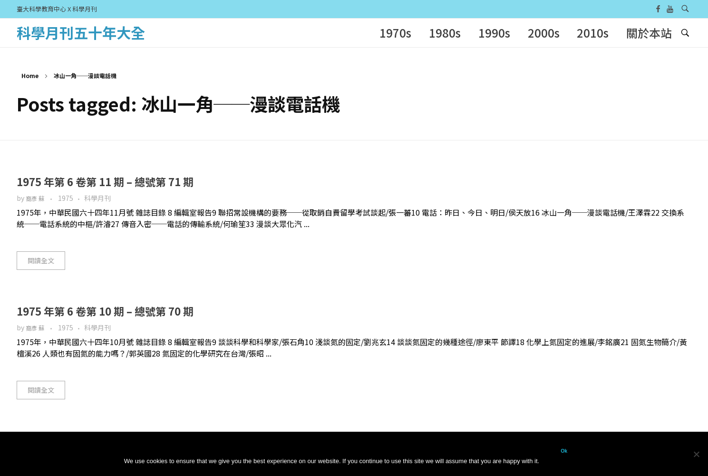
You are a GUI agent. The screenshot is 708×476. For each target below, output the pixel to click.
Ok (564, 451)
